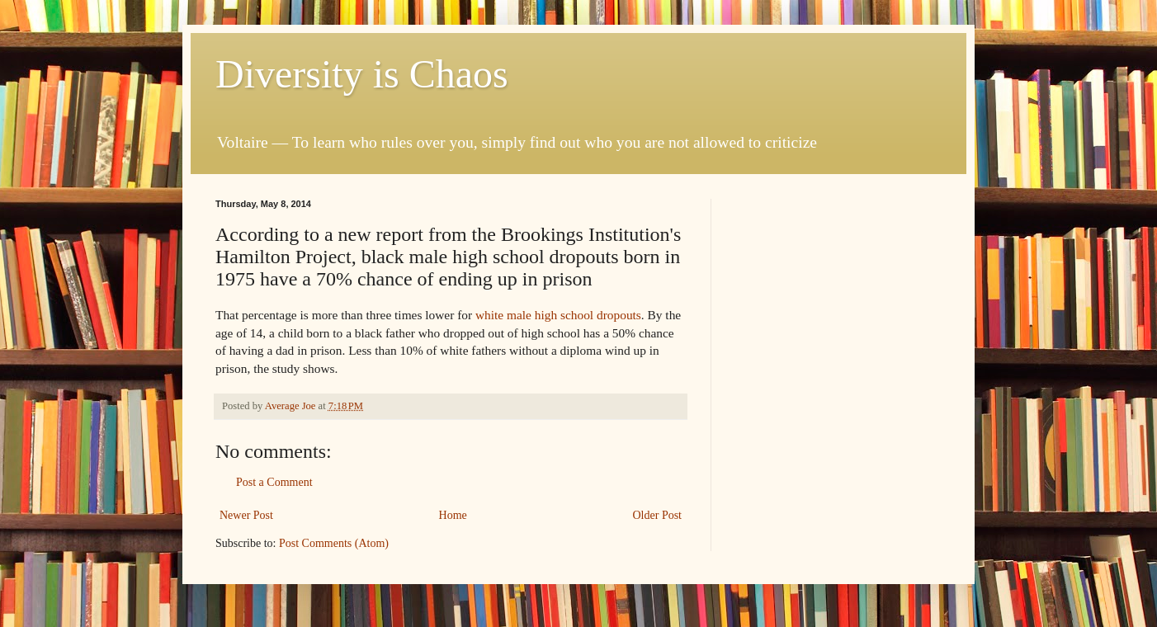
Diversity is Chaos (361, 74)
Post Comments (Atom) (334, 543)
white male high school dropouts (558, 315)
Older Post (657, 515)
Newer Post (246, 515)
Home (453, 515)
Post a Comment (274, 482)
